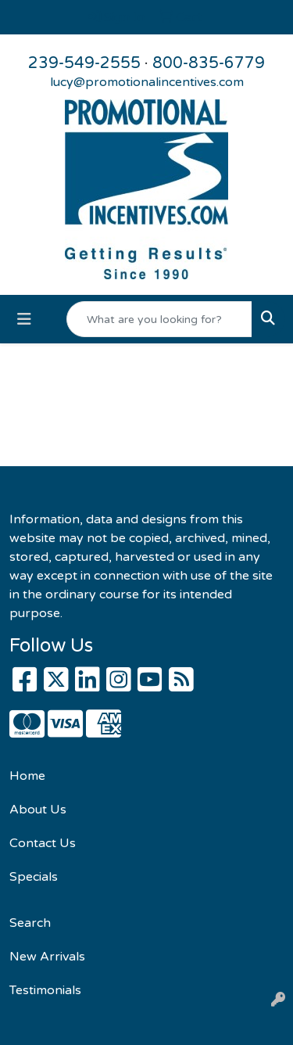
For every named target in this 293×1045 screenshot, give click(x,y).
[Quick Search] (159, 319)
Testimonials (45, 990)
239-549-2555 (84, 63)
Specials (33, 877)
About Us (37, 809)
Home (27, 776)
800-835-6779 (208, 63)
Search (30, 923)
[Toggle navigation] (24, 319)
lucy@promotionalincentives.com (147, 82)
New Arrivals (47, 956)
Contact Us (42, 843)
